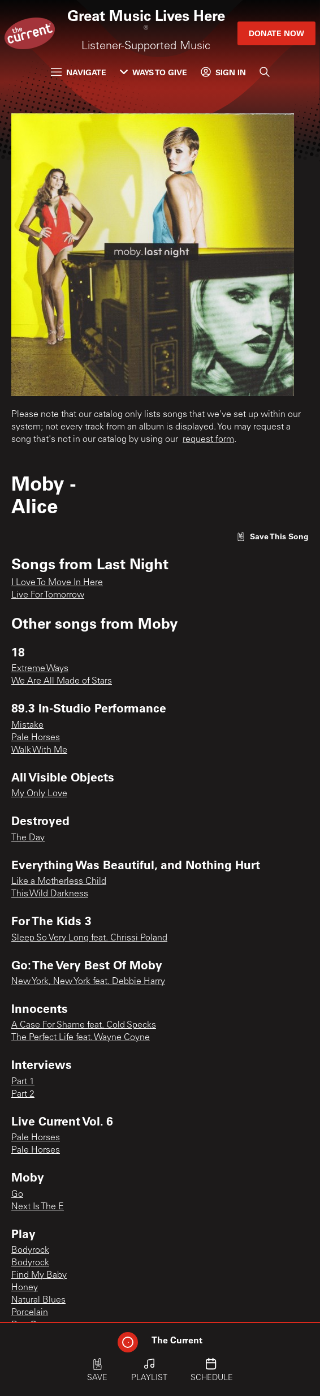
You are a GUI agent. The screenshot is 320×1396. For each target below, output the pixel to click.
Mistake (27, 725)
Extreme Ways (39, 668)
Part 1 (22, 1081)
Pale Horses (35, 737)
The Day (28, 838)
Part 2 (22, 1094)
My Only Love (39, 793)
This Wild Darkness (49, 894)
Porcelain (29, 1312)
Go (17, 1194)
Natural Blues (38, 1300)
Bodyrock (30, 1250)
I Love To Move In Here (57, 582)
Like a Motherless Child (58, 881)
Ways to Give (153, 72)
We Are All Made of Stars (61, 681)
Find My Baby (39, 1275)
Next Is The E (37, 1207)
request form (208, 439)
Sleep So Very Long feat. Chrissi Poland (89, 938)
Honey (24, 1287)
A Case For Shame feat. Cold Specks (83, 1025)
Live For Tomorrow (47, 595)
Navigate (78, 72)
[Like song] (272, 536)
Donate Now (276, 33)
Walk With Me (39, 750)
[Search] (264, 72)
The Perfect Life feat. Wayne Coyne (80, 1037)
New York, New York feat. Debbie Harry (88, 981)
